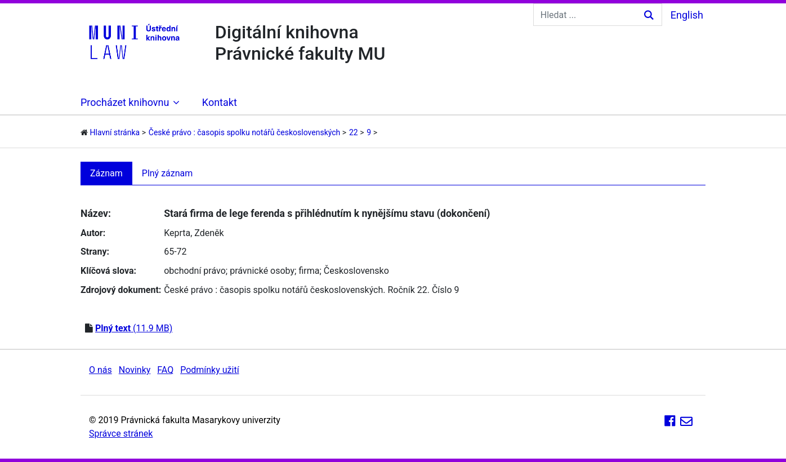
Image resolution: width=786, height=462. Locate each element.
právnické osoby (262, 270)
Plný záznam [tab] (167, 173)
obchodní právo (195, 270)
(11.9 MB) (133, 328)
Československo (356, 270)
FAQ (165, 370)
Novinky (135, 370)
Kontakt (219, 102)
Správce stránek (121, 433)
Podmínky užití (209, 370)
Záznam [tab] (106, 173)
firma (308, 270)
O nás (100, 370)
